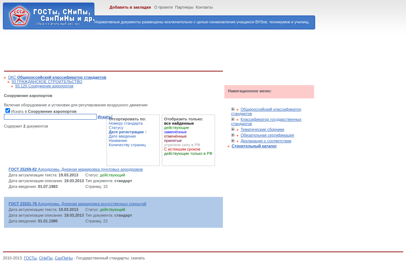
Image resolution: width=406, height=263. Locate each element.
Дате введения (122, 136)
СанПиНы (64, 258)
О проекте (163, 7)
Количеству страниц (127, 145)
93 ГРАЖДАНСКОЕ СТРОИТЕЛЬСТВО (46, 81)
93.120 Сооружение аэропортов (44, 86)
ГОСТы (30, 258)
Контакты (204, 7)
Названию (118, 140)
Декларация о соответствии (266, 141)
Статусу (116, 127)
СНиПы (45, 258)
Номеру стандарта (126, 123)
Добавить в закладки (130, 7)
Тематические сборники (262, 129)
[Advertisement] (134, 49)
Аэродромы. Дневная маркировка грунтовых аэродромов (76, 169)
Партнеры (184, 7)
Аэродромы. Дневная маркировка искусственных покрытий (77, 204)
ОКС (57, 77)
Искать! (105, 117)
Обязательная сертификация (267, 135)
